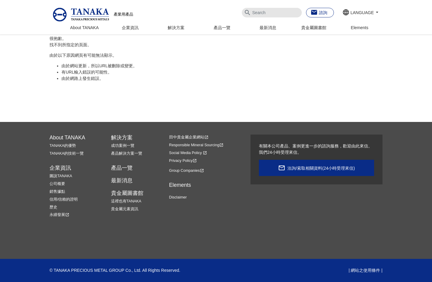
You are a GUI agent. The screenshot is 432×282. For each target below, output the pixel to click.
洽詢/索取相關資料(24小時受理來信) (321, 168)
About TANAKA (84, 27)
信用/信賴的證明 (64, 199)
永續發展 (59, 215)
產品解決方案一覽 (126, 153)
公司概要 (57, 184)
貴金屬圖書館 (313, 27)
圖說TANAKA (61, 176)
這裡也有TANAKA (126, 201)
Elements (359, 27)
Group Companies (186, 170)
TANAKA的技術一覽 (67, 153)
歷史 (53, 207)
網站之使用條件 (365, 270)
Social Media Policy (188, 153)
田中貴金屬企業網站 (188, 137)
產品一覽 (222, 27)
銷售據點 (57, 192)
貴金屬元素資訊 (124, 209)
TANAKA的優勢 (63, 146)
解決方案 (176, 27)
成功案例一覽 (122, 146)
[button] (360, 13)
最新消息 (268, 27)
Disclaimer (178, 197)
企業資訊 (130, 27)
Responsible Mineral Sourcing (196, 145)
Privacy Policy (183, 161)
